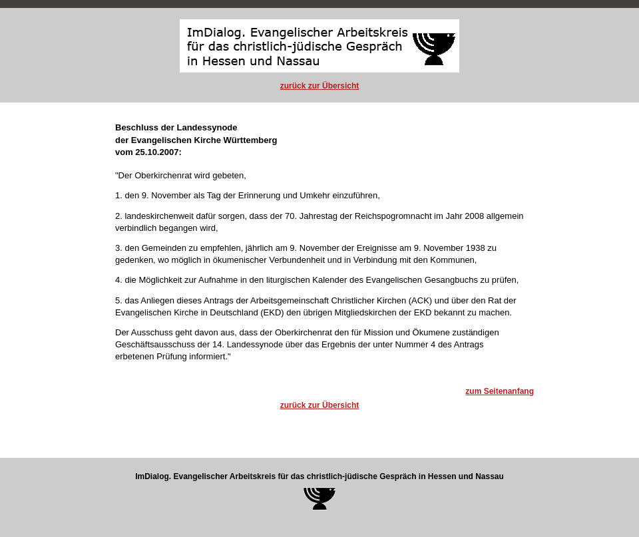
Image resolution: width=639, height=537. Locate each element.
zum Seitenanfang (499, 391)
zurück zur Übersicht (319, 85)
